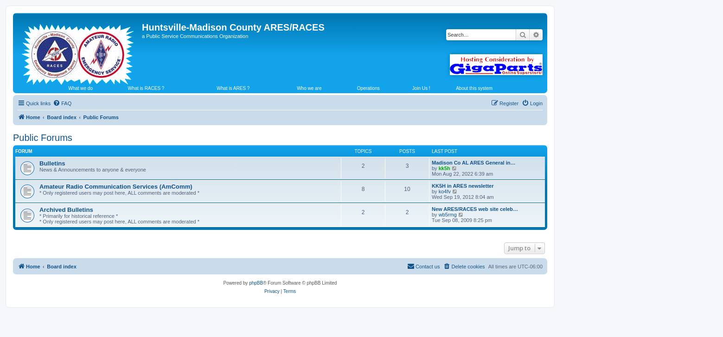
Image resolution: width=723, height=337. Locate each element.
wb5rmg (448, 214)
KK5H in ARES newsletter (462, 186)
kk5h (444, 168)
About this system (474, 88)
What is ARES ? (233, 88)
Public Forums (42, 138)
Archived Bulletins (66, 209)
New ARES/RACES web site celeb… (475, 209)
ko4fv (445, 191)
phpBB (256, 283)
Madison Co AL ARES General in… (474, 162)
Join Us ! (421, 88)
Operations (368, 88)
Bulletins (52, 163)
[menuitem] (62, 103)
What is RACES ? (146, 88)
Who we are (309, 88)
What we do (80, 88)
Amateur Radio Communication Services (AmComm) (115, 186)
